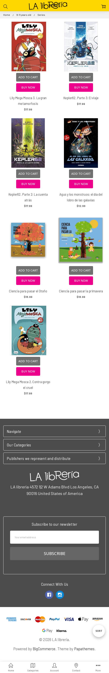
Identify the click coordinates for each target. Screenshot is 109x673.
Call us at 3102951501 (54, 504)
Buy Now (28, 87)
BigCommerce (44, 648)
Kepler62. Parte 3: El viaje (81, 98)
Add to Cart (28, 77)
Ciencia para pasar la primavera (81, 291)
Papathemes (84, 648)
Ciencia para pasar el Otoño (28, 291)
